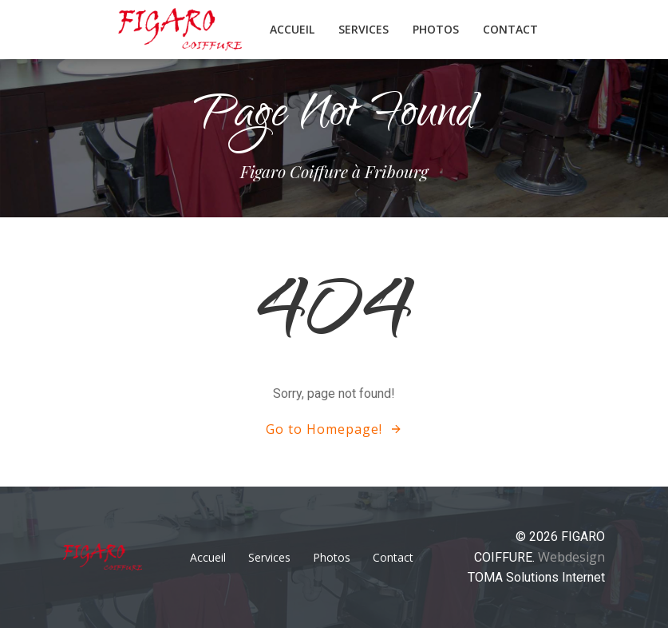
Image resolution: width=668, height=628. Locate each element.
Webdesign (571, 557)
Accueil (292, 29)
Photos (436, 29)
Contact (510, 29)
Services (363, 29)
